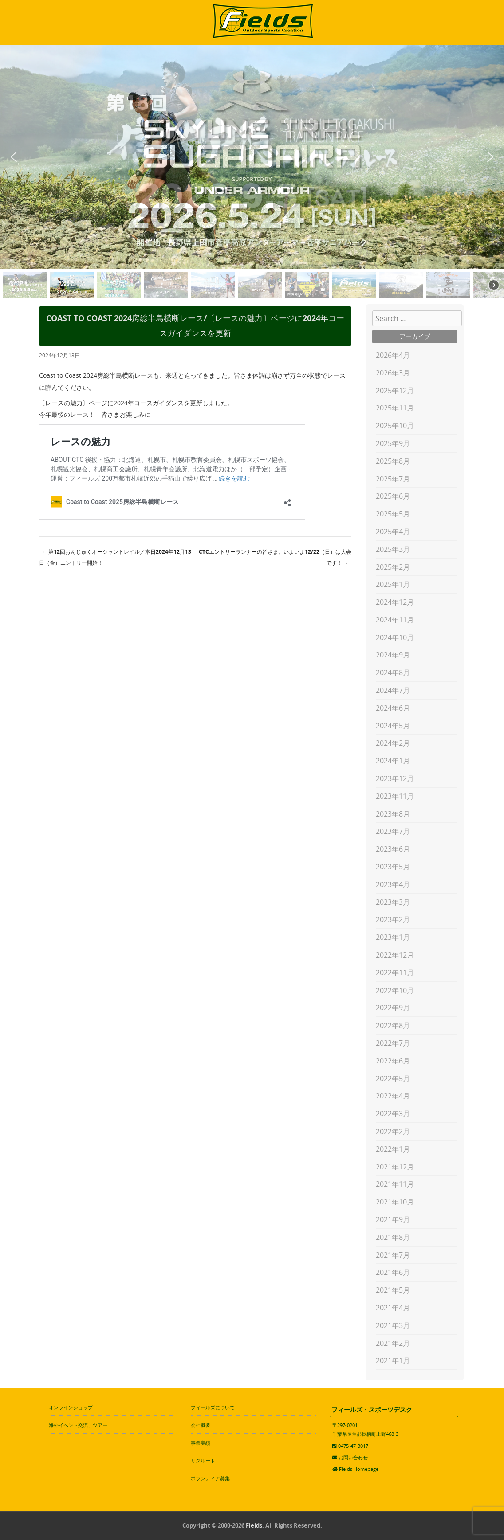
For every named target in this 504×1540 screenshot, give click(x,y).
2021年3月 (393, 1325)
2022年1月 (393, 1149)
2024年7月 (393, 690)
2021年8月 (393, 1237)
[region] (252, 173)
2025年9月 (393, 443)
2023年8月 (393, 814)
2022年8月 (393, 1025)
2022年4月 (393, 1096)
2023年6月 (393, 849)
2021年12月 (395, 1167)
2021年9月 (393, 1219)
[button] (14, 157)
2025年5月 (393, 514)
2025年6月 (393, 496)
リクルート (203, 1460)
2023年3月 (393, 902)
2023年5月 (393, 867)
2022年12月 (395, 955)
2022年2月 (393, 1131)
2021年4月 (393, 1308)
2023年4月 (393, 884)
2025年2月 (393, 567)
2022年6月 (393, 1061)
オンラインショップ (71, 1407)
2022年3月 (393, 1113)
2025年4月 (393, 531)
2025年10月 (395, 425)
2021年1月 (393, 1360)
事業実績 (200, 1442)
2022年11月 (395, 972)
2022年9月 (393, 1007)
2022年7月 (393, 1043)
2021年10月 (395, 1202)
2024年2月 (393, 743)
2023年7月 (393, 831)
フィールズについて (213, 1407)
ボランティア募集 (210, 1478)
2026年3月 (393, 373)
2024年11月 (395, 620)
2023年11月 (395, 796)
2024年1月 (393, 761)
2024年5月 (393, 726)
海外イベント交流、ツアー (78, 1425)
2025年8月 (393, 461)
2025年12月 (395, 390)
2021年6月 (393, 1272)
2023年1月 (393, 937)
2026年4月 (393, 355)
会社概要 (200, 1425)
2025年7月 (393, 479)
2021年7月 (393, 1255)
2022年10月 (395, 990)
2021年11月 (395, 1184)
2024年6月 (393, 708)
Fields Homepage (358, 1469)
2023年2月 (393, 919)
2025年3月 (393, 549)
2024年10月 (395, 637)
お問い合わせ (353, 1457)
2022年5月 (393, 1078)
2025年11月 (395, 408)
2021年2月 (393, 1343)
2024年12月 (395, 602)
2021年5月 (393, 1290)
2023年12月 (395, 778)
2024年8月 (393, 672)
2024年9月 (393, 655)
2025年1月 (393, 584)
